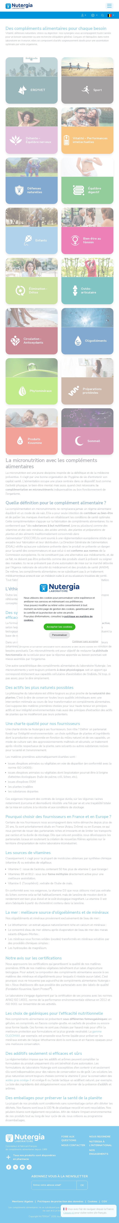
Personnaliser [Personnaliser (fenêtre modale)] (59, 635)
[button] (83, 15)
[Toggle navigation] (109, 6)
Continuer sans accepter (85, 641)
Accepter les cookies (59, 627)
